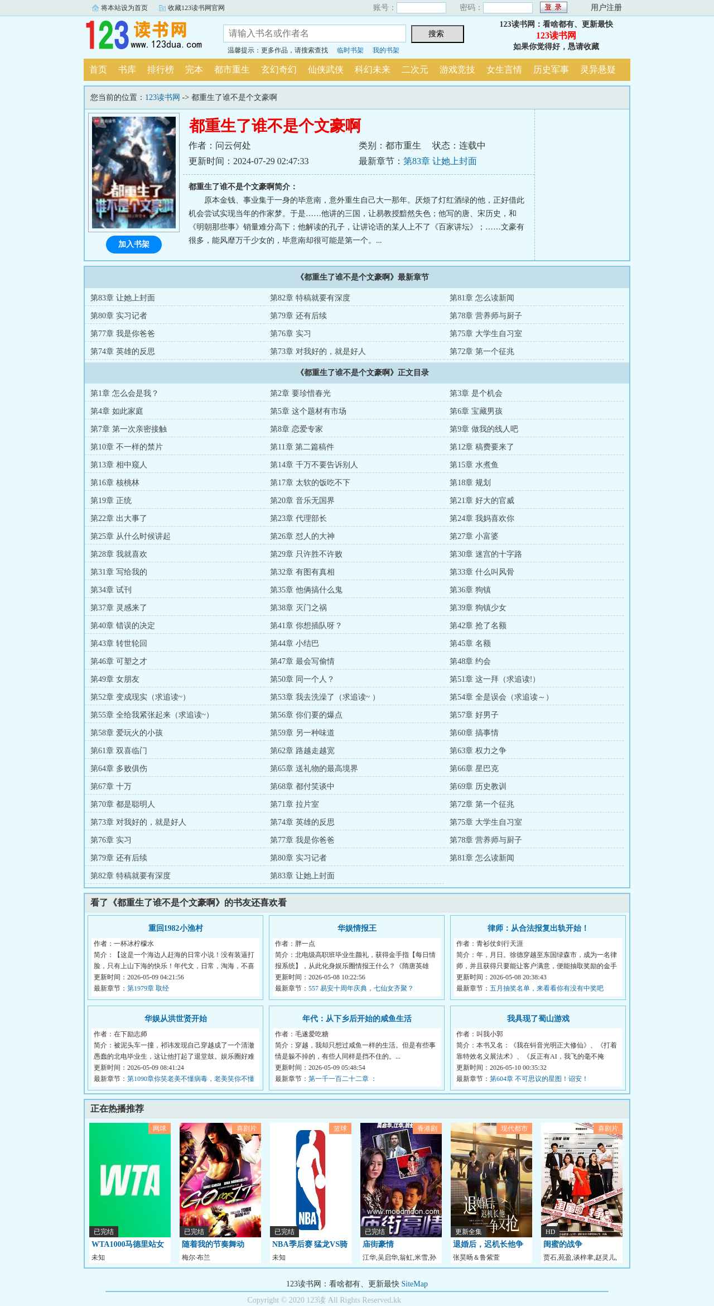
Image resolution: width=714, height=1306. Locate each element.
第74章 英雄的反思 (122, 351)
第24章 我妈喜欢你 (482, 518)
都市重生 (232, 69)
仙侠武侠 (326, 69)
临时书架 (350, 50)
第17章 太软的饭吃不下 (310, 483)
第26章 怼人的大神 (302, 536)
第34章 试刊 (111, 590)
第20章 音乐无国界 (302, 500)
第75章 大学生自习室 (486, 333)
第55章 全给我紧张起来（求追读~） (152, 715)
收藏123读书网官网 (196, 8)
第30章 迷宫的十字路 (486, 554)
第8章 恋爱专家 (296, 429)
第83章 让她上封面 (440, 161)
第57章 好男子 (474, 715)
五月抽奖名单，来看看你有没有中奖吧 (547, 988)
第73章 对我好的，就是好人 (318, 351)
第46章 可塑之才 (118, 661)
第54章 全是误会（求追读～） (501, 697)
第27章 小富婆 (474, 536)
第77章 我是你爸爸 (122, 333)
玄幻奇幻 (279, 69)
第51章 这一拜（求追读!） (495, 679)
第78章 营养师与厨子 (486, 316)
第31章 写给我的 (118, 572)
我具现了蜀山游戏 (538, 1019)
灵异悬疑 (598, 69)
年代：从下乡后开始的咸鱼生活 (357, 1019)
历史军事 (551, 69)
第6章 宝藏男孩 (476, 411)
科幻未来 (372, 69)
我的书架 (386, 50)
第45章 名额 (470, 643)
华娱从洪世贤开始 (175, 1019)
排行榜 (160, 69)
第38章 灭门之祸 (298, 608)
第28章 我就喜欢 (118, 554)
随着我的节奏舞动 (213, 1244)
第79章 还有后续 (298, 316)
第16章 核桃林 (114, 483)
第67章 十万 (111, 786)
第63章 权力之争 (478, 751)
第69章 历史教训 (478, 786)
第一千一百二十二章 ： (342, 1079)
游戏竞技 (457, 69)
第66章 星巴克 (474, 768)
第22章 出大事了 (118, 518)
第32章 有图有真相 (302, 572)
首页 (98, 69)
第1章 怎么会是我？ (124, 393)
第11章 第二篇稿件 (302, 447)
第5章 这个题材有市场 (308, 411)
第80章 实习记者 (118, 316)
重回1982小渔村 (175, 928)
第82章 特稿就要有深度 (310, 298)
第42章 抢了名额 (478, 625)
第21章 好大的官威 (482, 500)
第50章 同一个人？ (302, 679)
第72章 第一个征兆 (482, 351)
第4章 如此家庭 (116, 411)
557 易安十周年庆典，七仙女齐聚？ (361, 988)
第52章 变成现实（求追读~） (140, 697)
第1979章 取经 (148, 988)
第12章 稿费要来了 (482, 447)
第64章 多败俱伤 (118, 768)
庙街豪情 (378, 1244)
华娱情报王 (357, 928)
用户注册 (606, 7)
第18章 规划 (470, 483)
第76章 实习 (290, 333)
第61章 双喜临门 (118, 751)
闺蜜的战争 (562, 1244)
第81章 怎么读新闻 (482, 298)
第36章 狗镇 (470, 590)
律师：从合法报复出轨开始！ (538, 928)
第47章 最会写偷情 (302, 661)
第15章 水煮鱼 (474, 465)
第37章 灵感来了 (118, 608)
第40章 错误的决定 (122, 625)
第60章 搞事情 (474, 733)
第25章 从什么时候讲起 (130, 536)
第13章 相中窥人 (118, 465)
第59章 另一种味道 (302, 733)
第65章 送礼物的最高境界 (314, 768)
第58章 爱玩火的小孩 (126, 733)
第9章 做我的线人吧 (484, 429)
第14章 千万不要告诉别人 (314, 465)
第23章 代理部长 (298, 518)
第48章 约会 (470, 661)
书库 (127, 69)
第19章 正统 (111, 500)
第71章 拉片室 (294, 804)
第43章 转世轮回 (118, 643)
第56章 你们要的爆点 (306, 715)
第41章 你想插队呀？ (306, 625)
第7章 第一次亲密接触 (128, 429)
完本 (194, 69)
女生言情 (504, 69)
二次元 (415, 69)
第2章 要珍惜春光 (300, 393)
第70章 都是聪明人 (122, 804)
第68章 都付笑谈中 (302, 786)
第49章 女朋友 (114, 679)
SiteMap (415, 1284)
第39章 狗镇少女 (478, 608)
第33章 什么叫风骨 (482, 572)
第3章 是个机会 (476, 393)
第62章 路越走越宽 (302, 751)
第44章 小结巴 (294, 643)
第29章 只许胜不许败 (306, 554)
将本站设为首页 (124, 8)
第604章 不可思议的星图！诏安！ (539, 1079)
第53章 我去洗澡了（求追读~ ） (325, 697)
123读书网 (145, 35)
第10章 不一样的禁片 (126, 447)
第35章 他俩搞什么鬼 (306, 590)
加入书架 (133, 244)
